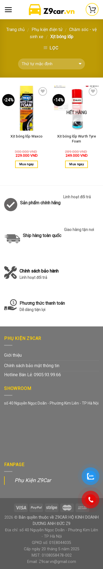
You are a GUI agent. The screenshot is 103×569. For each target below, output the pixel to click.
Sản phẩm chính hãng (40, 202)
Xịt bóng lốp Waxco (26, 136)
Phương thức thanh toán (42, 307)
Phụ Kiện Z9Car (33, 480)
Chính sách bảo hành (39, 274)
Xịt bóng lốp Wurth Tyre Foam (76, 138)
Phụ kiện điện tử (47, 29)
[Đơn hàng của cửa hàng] (51, 64)
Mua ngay (26, 164)
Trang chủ (15, 29)
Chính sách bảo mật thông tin (31, 365)
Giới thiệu (13, 355)
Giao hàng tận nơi (79, 229)
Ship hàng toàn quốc (42, 235)
